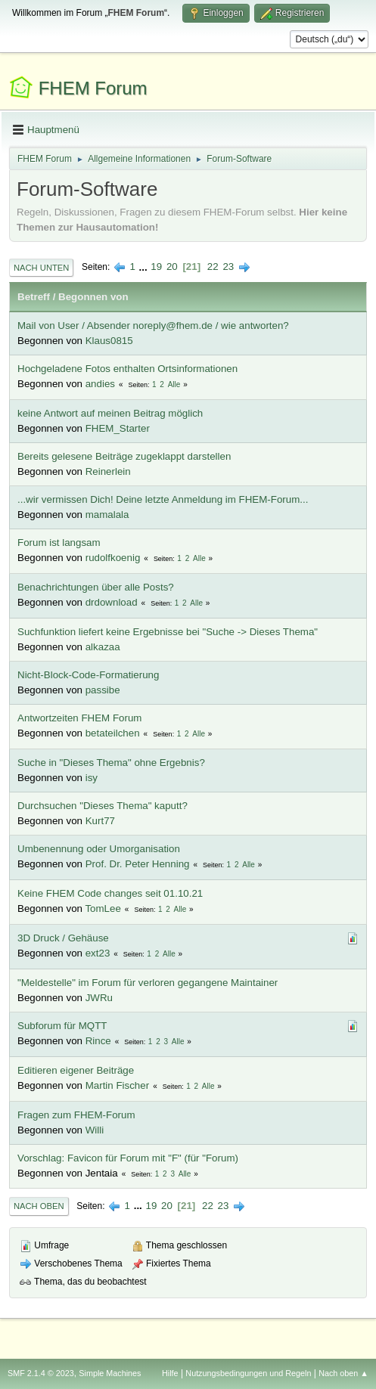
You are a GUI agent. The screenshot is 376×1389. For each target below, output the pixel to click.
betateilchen (112, 733)
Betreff (33, 296)
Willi (94, 1130)
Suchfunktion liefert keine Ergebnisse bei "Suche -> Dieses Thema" (167, 631)
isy (91, 777)
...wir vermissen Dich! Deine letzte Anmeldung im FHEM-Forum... (162, 499)
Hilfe (170, 1373)
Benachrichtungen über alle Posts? (95, 587)
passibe (102, 690)
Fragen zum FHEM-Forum (76, 1115)
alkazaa (102, 647)
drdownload (111, 602)
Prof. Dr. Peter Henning (137, 864)
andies (100, 383)
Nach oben (39, 1206)
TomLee (102, 908)
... (145, 266)
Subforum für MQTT (62, 1025)
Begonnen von (93, 296)
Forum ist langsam (59, 542)
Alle (174, 384)
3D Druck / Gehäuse (63, 938)
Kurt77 (100, 820)
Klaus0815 (109, 340)
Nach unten (41, 267)
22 (213, 266)
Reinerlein (108, 471)
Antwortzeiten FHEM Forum (79, 718)
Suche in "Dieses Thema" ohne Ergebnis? (111, 762)
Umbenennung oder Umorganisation (98, 848)
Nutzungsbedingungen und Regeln (248, 1373)
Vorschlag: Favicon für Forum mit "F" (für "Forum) (127, 1158)
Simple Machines (110, 1373)
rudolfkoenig (113, 557)
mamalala (107, 514)
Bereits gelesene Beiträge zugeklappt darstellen (124, 456)
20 (172, 266)
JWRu (99, 997)
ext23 (97, 953)
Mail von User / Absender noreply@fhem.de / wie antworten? (153, 325)
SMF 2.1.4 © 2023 (41, 1373)
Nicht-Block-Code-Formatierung (88, 675)
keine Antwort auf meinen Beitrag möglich (110, 413)
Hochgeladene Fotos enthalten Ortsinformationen (127, 368)
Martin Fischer (117, 1085)
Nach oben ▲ (343, 1373)
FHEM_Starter (117, 428)
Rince (98, 1040)
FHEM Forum (93, 88)
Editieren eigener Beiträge (75, 1070)
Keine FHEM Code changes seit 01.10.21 (110, 893)
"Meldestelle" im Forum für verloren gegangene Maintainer (147, 982)
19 (156, 266)
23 (228, 266)
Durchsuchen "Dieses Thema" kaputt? (102, 805)
